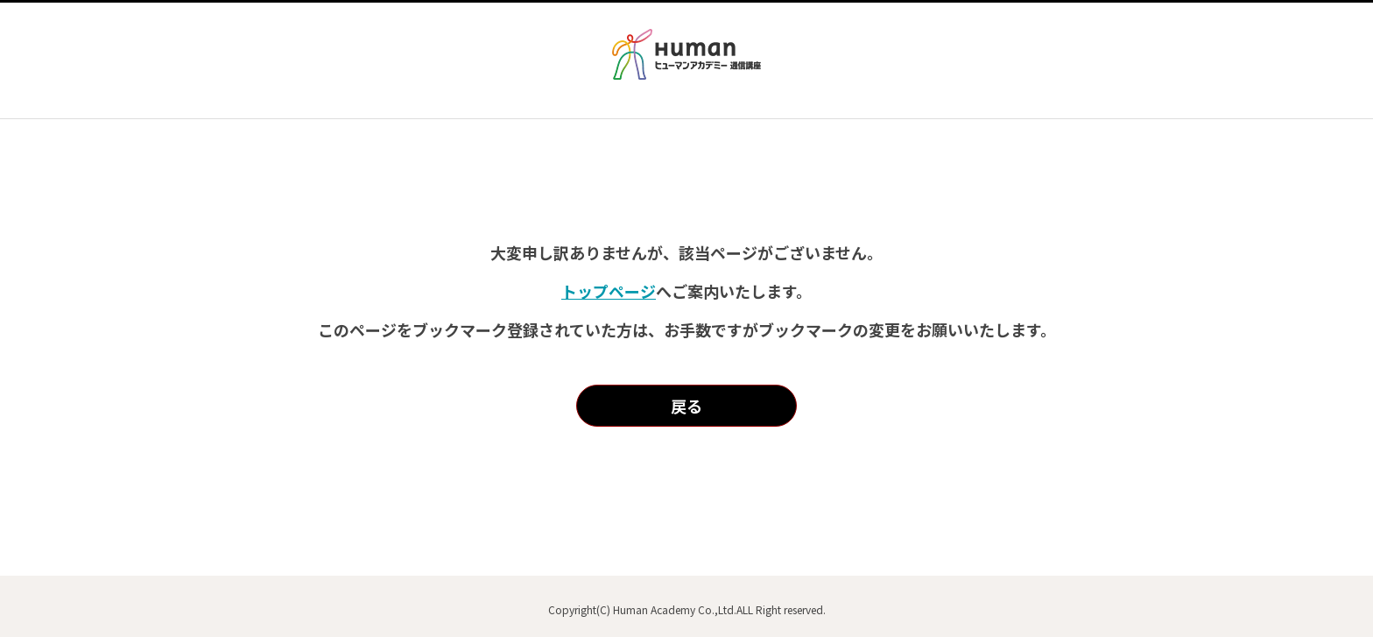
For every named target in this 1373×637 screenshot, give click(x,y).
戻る (686, 405)
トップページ (608, 291)
